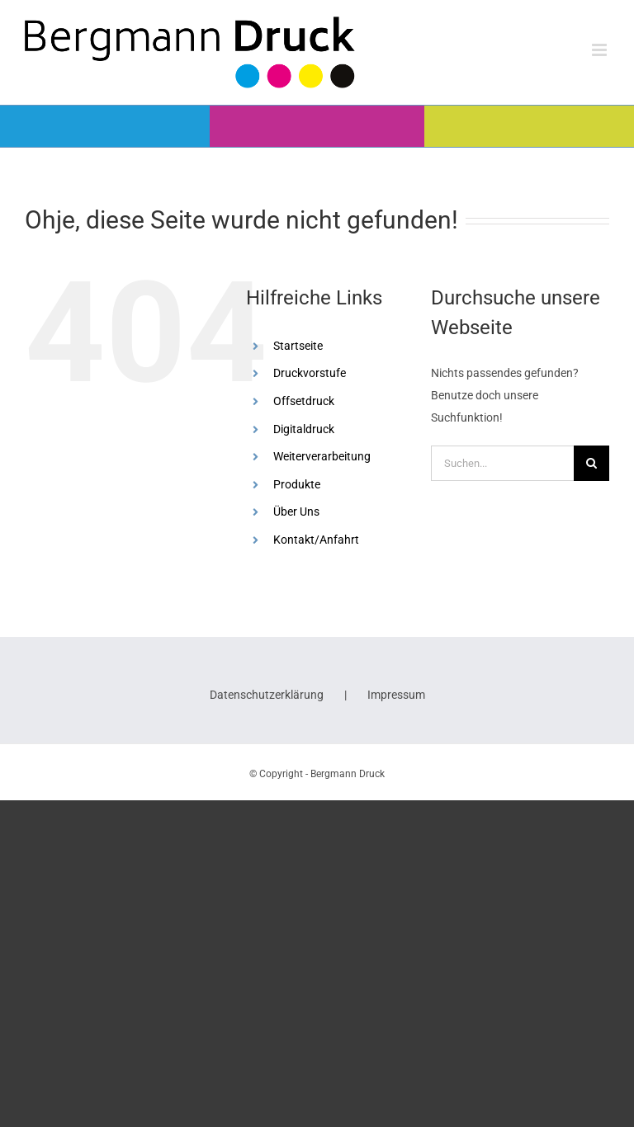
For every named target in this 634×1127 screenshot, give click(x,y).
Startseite (298, 345)
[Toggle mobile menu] (600, 50)
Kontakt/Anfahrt (316, 539)
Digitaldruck (303, 429)
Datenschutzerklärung (267, 694)
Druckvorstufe (309, 373)
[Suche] (591, 463)
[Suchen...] (502, 463)
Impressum (396, 694)
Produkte (296, 484)
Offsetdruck (303, 401)
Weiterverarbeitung (322, 456)
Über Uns (296, 511)
